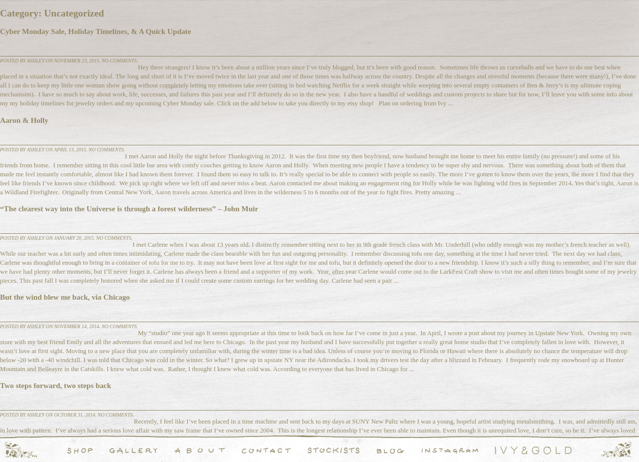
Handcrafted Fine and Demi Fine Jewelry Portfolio (133, 451)
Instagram (450, 451)
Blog (390, 451)
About (200, 451)
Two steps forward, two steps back (55, 385)
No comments (118, 60)
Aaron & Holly (24, 120)
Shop (80, 451)
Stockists (333, 451)
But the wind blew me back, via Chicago (65, 297)
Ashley (36, 60)
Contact (266, 451)
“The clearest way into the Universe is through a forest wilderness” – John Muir (129, 208)
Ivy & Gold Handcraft (533, 451)
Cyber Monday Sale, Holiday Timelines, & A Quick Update (95, 31)
